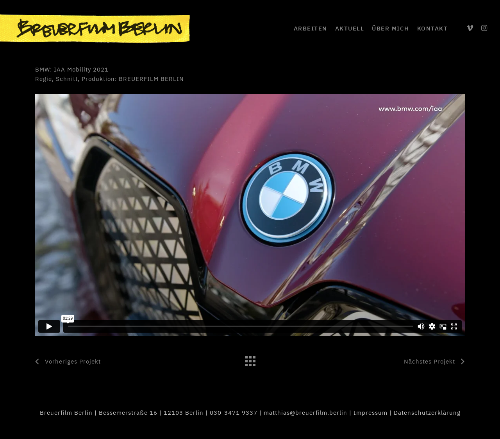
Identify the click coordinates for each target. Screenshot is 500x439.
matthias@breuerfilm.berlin (305, 412)
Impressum (371, 412)
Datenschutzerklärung (427, 412)
